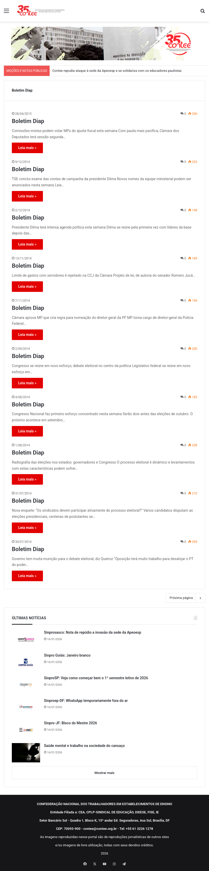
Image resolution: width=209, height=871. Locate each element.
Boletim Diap (28, 121)
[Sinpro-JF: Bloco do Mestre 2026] (26, 729)
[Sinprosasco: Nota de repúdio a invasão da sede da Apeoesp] (26, 639)
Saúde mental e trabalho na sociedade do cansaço (84, 746)
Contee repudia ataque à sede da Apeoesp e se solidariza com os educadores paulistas (116, 71)
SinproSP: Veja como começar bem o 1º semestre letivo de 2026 (96, 678)
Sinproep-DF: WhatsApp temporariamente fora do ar (86, 701)
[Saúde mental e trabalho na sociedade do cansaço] (26, 752)
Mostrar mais (104, 773)
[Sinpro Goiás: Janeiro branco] (26, 662)
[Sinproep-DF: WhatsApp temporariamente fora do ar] (26, 707)
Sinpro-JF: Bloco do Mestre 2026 (70, 723)
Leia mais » (27, 148)
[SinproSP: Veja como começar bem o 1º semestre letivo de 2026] (26, 684)
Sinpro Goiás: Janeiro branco (67, 655)
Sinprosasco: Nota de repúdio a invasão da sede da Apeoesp (92, 632)
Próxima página (185, 598)
